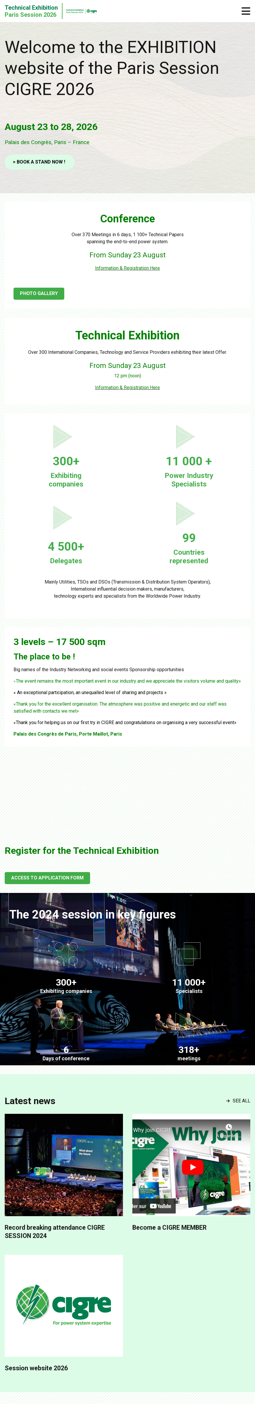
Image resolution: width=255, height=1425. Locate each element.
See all (238, 1100)
